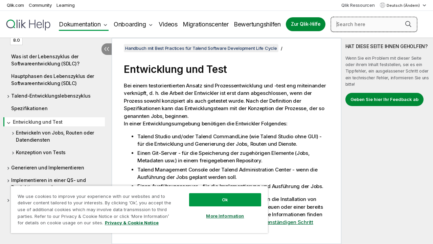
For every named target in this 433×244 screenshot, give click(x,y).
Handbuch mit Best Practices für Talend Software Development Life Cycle (201, 48)
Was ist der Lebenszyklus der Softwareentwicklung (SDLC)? (45, 60)
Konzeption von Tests (41, 152)
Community (40, 5)
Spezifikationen (29, 108)
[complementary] (387, 141)
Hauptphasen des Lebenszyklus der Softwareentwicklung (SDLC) (52, 79)
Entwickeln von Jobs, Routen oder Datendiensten (55, 136)
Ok (220, 194)
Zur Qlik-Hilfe (306, 24)
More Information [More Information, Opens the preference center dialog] (220, 211)
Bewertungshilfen (257, 24)
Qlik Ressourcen (357, 5)
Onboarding (130, 24)
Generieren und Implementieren (47, 167)
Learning (65, 5)
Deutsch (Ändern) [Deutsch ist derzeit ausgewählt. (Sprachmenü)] (404, 5)
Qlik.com (15, 5)
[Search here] (374, 24)
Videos (168, 24)
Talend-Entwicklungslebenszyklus (50, 96)
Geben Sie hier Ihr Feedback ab (384, 99)
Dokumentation (80, 24)
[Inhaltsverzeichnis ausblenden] (106, 49)
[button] (408, 24)
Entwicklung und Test (38, 122)
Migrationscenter (206, 24)
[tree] (56, 133)
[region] (136, 206)
